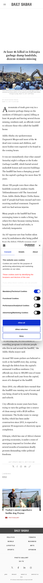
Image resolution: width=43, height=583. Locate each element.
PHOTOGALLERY (14, 517)
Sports (10, 550)
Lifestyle (10, 545)
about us (24, 574)
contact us (35, 574)
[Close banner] (39, 245)
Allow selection (21, 329)
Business (32, 541)
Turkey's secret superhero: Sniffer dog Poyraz (18, 511)
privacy (14, 574)
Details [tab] (21, 252)
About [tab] (35, 252)
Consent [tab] (7, 252)
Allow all (21, 323)
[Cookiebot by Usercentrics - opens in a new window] (26, 245)
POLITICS (11, 537)
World (11, 541)
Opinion (32, 550)
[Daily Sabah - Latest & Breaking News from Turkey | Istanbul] (21, 4)
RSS (21, 577)
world (4, 477)
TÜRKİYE (32, 537)
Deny (21, 336)
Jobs (5, 574)
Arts (32, 545)
